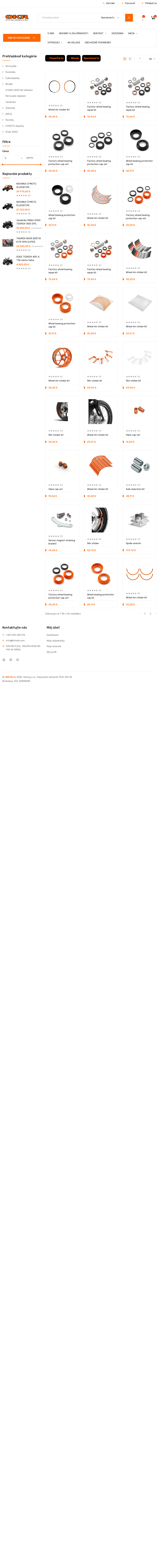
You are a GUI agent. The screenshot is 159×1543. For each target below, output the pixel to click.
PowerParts (55, 58)
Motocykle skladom (15, 96)
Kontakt (108, 3)
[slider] (2, 164)
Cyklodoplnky (12, 78)
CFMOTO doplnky (14, 126)
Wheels (73, 58)
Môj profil (51, 652)
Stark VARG (11, 131)
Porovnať (128, 3)
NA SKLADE (74, 42)
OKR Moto (10, 677)
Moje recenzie (54, 646)
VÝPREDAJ (55, 42)
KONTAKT (100, 33)
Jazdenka (10, 102)
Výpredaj (10, 108)
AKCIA (133, 33)
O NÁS (51, 33)
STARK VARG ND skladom (19, 90)
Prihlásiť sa (149, 3)
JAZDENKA (117, 33)
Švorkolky (10, 72)
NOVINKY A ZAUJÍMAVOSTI (73, 33)
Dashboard (52, 635)
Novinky (9, 120)
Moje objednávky (56, 640)
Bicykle (9, 84)
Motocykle (10, 66)
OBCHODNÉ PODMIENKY (98, 42)
